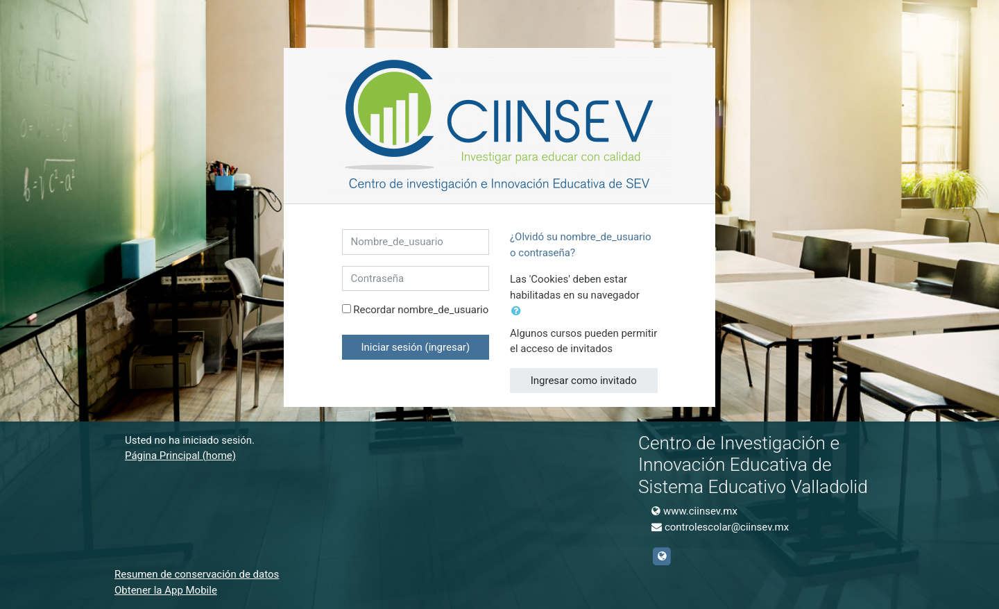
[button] (519, 311)
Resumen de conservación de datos (196, 574)
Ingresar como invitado (584, 380)
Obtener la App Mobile (165, 590)
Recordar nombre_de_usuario (420, 309)
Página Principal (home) (180, 455)
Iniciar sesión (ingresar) (415, 347)
